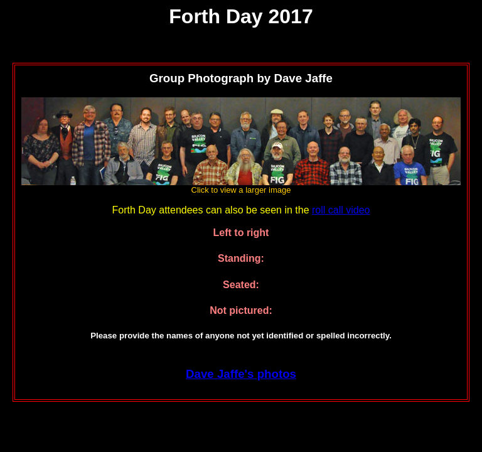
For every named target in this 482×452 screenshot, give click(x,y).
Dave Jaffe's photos (241, 373)
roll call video (341, 210)
